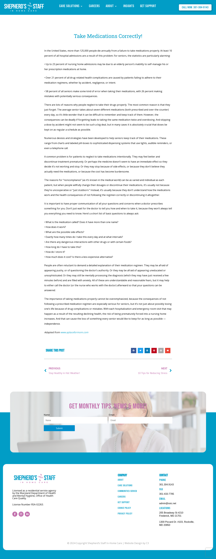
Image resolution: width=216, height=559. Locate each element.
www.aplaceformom (71, 332)
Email (112, 414)
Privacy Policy (126, 520)
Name (47, 414)
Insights (128, 6)
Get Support (148, 6)
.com (85, 332)
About (111, 6)
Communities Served (129, 493)
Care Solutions (71, 6)
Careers (94, 6)
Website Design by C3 (137, 543)
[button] (133, 350)
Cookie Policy (125, 513)
